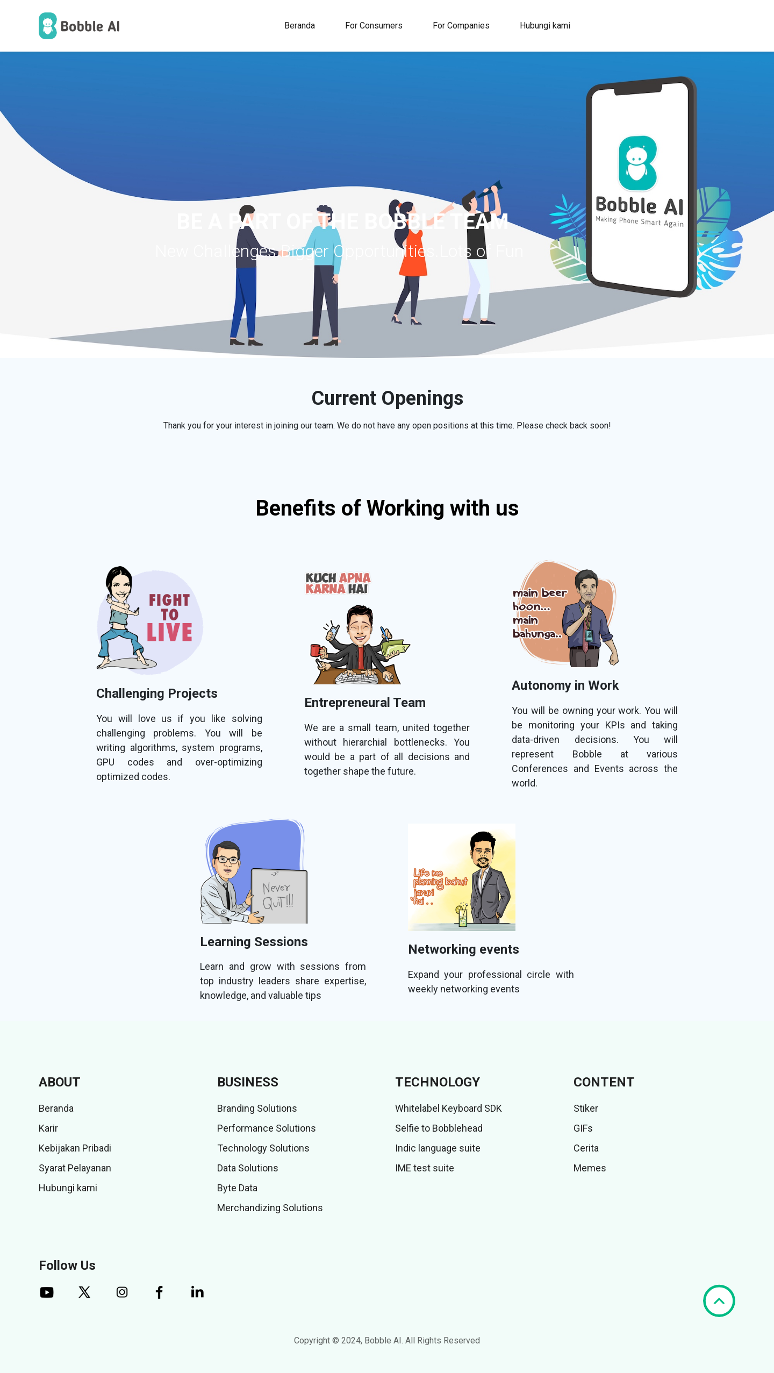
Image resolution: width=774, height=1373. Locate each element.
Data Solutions (247, 1168)
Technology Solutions (263, 1148)
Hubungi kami (545, 25)
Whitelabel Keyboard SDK (448, 1108)
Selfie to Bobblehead (439, 1128)
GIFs (583, 1128)
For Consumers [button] (374, 25)
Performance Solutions (266, 1128)
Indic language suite (438, 1148)
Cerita (586, 1148)
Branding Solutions (257, 1108)
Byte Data (237, 1187)
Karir (48, 1128)
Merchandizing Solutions (270, 1207)
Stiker (586, 1108)
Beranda (299, 25)
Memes (590, 1168)
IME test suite (424, 1168)
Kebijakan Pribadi (75, 1148)
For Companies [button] (461, 25)
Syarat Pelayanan (75, 1168)
